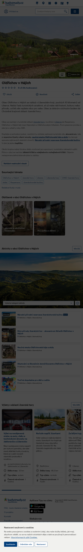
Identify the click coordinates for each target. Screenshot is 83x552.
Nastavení (41, 544)
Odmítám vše (26, 544)
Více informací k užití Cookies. (24, 537)
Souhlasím (10, 544)
